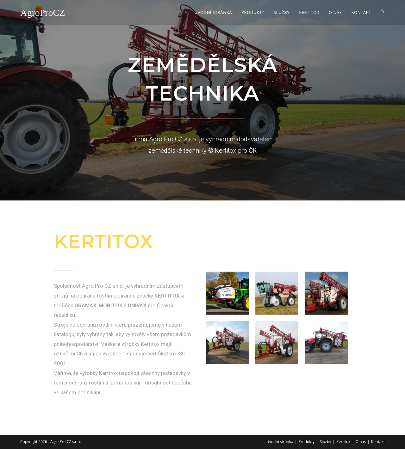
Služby (325, 441)
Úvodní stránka (279, 441)
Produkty (306, 441)
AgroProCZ (42, 12)
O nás (361, 441)
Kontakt (378, 441)
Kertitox (343, 441)
